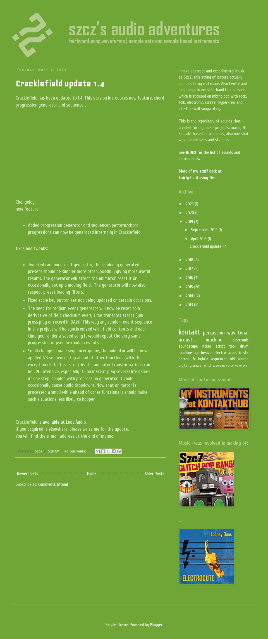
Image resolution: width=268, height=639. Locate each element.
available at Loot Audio (64, 422)
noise (206, 346)
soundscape (188, 346)
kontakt (189, 332)
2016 (190, 277)
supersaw (218, 365)
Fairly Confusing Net (197, 177)
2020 (190, 212)
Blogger (156, 624)
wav (231, 333)
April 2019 (199, 238)
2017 (190, 268)
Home (91, 473)
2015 (190, 286)
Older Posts (154, 473)
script (220, 346)
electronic (240, 340)
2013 (190, 304)
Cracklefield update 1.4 (60, 83)
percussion (214, 333)
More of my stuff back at (200, 171)
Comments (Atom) (53, 484)
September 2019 (205, 229)
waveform (241, 365)
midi (232, 359)
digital (183, 365)
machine (214, 340)
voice (230, 365)
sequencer (218, 359)
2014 (190, 295)
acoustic (187, 340)
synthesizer (203, 352)
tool (232, 346)
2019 (190, 221)
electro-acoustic (227, 352)
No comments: (75, 451)
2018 (190, 259)
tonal (243, 333)
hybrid (203, 359)
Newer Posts (27, 473)
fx (194, 359)
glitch (208, 365)
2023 (190, 203)
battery (185, 359)
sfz (245, 352)
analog (243, 359)
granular (196, 365)
